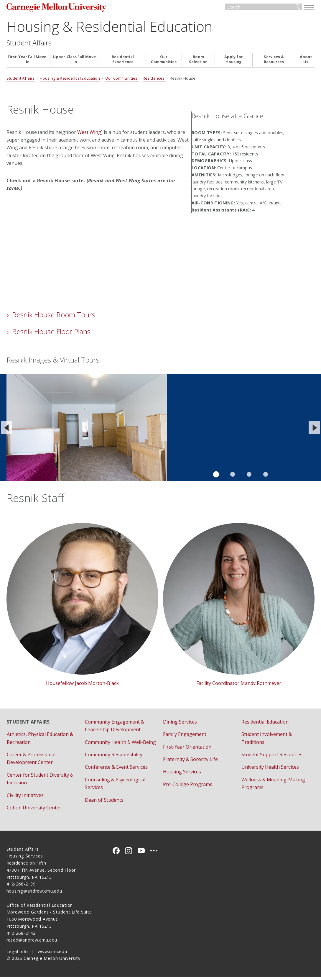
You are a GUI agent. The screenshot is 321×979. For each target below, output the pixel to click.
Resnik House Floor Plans (51, 334)
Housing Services (182, 774)
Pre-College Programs (187, 786)
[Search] (263, 8)
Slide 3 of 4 (249, 476)
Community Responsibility (113, 757)
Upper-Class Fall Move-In (75, 62)
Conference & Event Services (116, 769)
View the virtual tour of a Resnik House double (216, 403)
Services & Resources (274, 62)
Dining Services (180, 724)
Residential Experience (123, 62)
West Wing (89, 134)
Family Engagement (184, 736)
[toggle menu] (309, 8)
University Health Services (270, 769)
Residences (154, 80)
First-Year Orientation (187, 749)
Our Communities (164, 62)
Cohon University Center (34, 810)
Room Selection (198, 62)
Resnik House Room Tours (53, 317)
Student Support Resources (271, 757)
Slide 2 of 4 (232, 476)
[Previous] (6, 430)
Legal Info (17, 953)
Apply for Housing (233, 62)
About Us (306, 62)
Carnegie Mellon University (50, 8)
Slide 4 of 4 (265, 476)
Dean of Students (104, 802)
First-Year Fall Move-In (28, 62)
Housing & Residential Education (109, 28)
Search (298, 8)
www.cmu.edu (52, 953)
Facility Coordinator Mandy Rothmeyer (238, 685)
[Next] (314, 430)
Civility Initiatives (25, 797)
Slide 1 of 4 (216, 476)
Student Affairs (29, 45)
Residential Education (265, 724)
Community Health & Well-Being (120, 744)
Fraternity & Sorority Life (190, 761)
